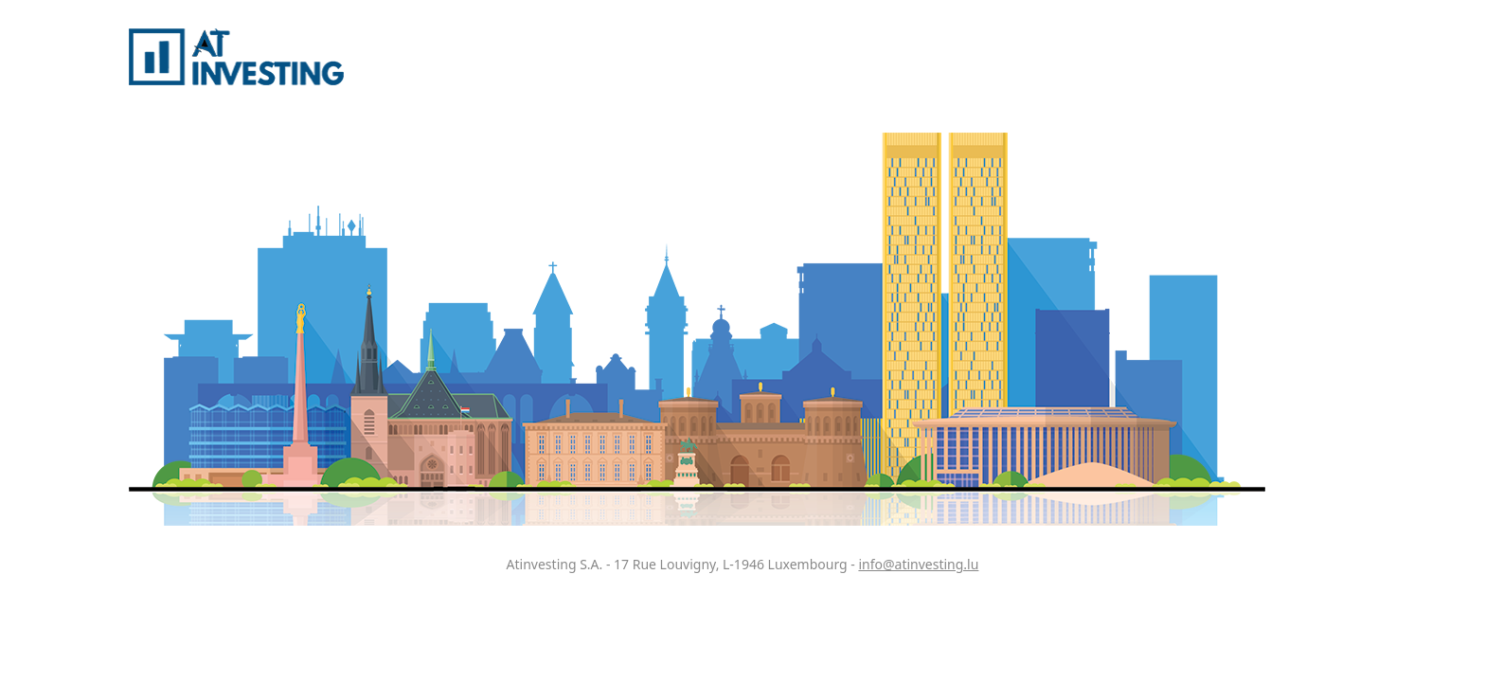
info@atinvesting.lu (918, 564)
